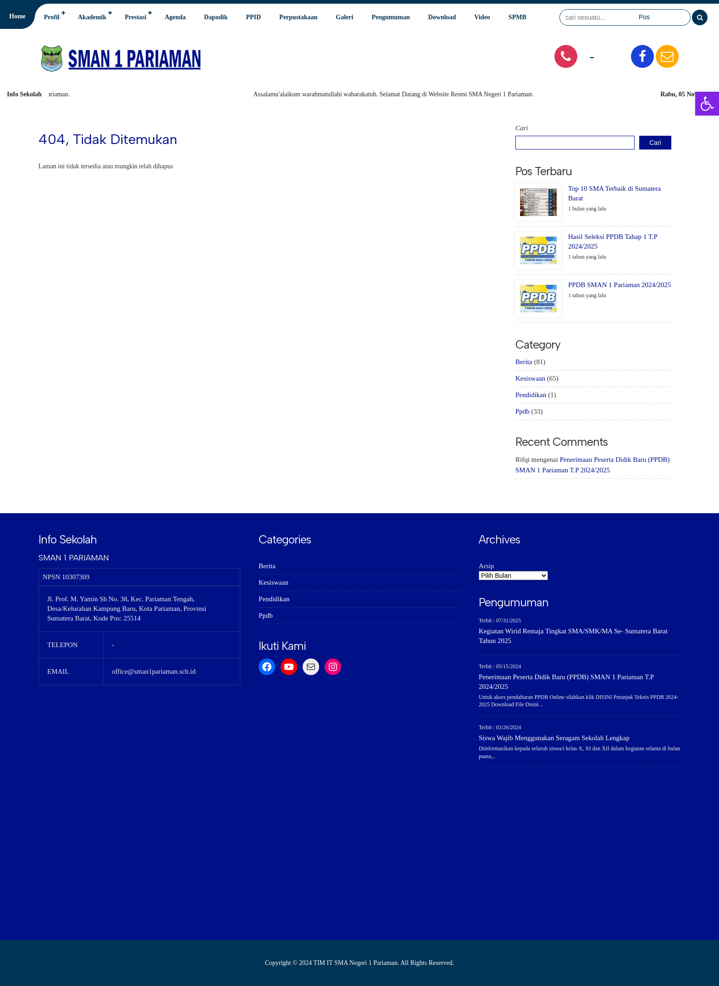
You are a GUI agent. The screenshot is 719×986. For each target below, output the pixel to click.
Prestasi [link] (135, 17)
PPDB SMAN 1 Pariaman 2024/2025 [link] (619, 284)
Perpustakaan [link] (298, 17)
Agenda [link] (175, 17)
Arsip (486, 566)
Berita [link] (523, 362)
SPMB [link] (517, 17)
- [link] (592, 56)
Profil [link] (52, 17)
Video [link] (482, 17)
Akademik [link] (92, 17)
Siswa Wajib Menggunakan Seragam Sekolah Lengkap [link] (554, 738)
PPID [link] (253, 17)
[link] (707, 104)
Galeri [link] (344, 17)
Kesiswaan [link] (530, 378)
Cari (521, 128)
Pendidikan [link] (531, 395)
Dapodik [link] (215, 17)
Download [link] (442, 17)
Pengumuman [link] (390, 17)
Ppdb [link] (522, 411)
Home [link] (17, 16)
